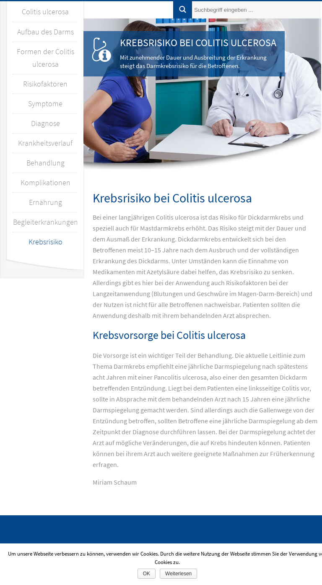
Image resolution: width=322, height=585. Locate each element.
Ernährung (45, 202)
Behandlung (45, 163)
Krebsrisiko (45, 242)
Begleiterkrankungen (45, 222)
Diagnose (45, 123)
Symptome (45, 103)
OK (146, 574)
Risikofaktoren (45, 84)
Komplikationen (45, 182)
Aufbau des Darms (45, 32)
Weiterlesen (178, 574)
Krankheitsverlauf (45, 143)
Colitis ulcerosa (45, 11)
